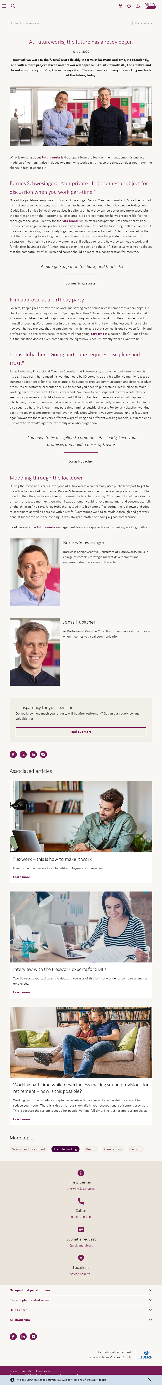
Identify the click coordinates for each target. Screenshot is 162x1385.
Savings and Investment (28, 1149)
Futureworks (51, 157)
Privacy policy (43, 1371)
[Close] (149, 1379)
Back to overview (26, 23)
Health (90, 1149)
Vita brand (70, 221)
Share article (143, 23)
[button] (4, 6)
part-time (97, 333)
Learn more (98, 1379)
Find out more (81, 731)
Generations (112, 1149)
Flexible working (65, 1149)
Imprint (13, 1371)
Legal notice (26, 1371)
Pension (135, 1149)
